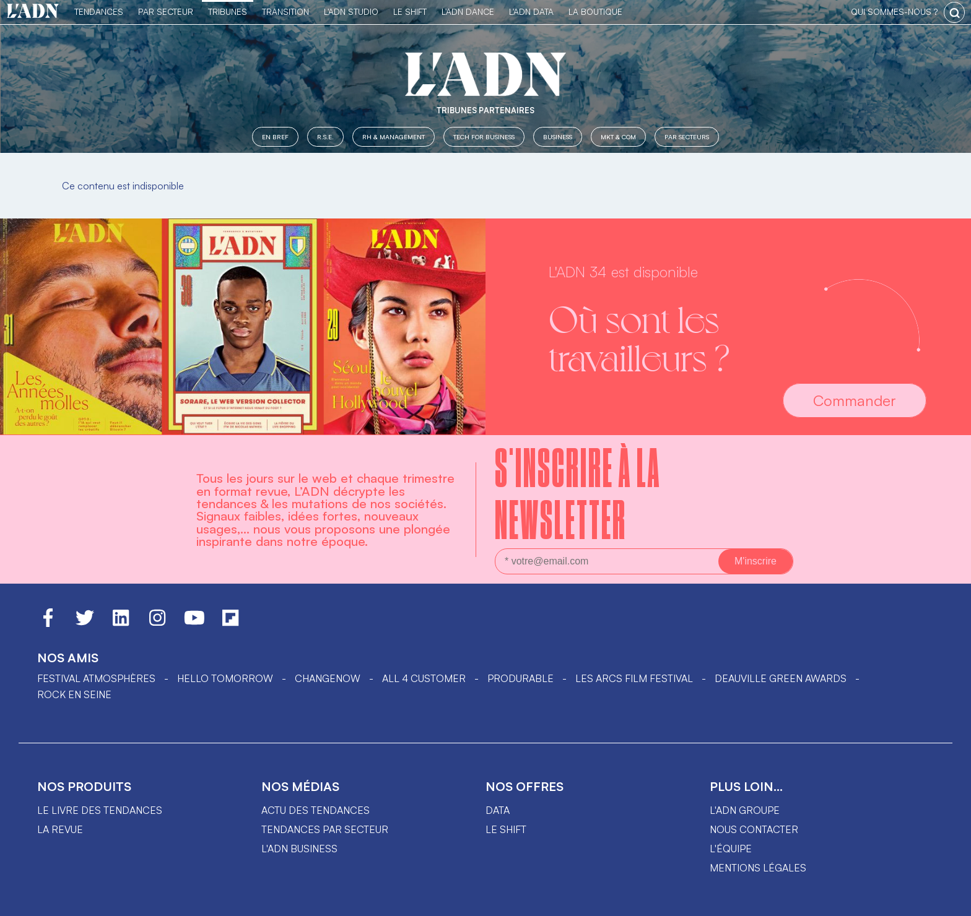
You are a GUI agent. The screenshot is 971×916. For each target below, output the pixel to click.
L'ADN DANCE (468, 11)
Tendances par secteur (324, 829)
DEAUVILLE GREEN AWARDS (781, 678)
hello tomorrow (225, 678)
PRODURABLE (520, 678)
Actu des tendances (315, 810)
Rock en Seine (74, 694)
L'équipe (731, 848)
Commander (854, 400)
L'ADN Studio (351, 11)
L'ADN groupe (745, 810)
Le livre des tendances (99, 810)
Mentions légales (758, 868)
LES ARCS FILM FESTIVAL (634, 678)
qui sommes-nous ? (894, 11)
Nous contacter (754, 829)
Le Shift (410, 11)
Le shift (506, 829)
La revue (60, 829)
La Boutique (595, 11)
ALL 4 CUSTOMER (424, 678)
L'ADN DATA (531, 11)
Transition (285, 11)
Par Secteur (165, 11)
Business (557, 136)
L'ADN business (299, 848)
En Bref (275, 136)
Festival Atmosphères (96, 678)
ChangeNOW (327, 678)
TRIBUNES (227, 11)
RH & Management (393, 136)
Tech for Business (484, 136)
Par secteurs (686, 136)
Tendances (98, 11)
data (498, 810)
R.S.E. (325, 136)
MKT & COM (618, 136)
